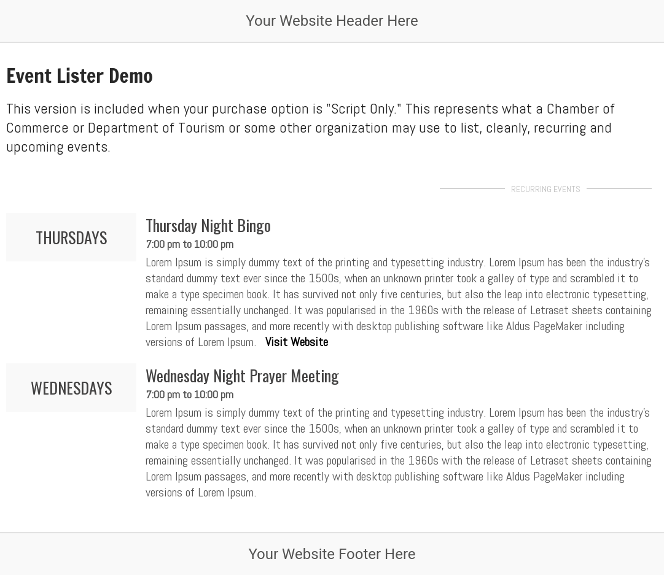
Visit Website (296, 342)
